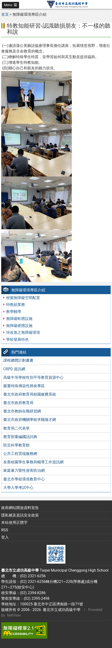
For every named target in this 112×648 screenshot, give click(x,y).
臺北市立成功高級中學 (60, 609)
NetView (14, 615)
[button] (10, 5)
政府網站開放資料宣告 (20, 508)
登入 (5, 537)
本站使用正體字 (14, 522)
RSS (4, 530)
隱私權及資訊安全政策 (20, 515)
